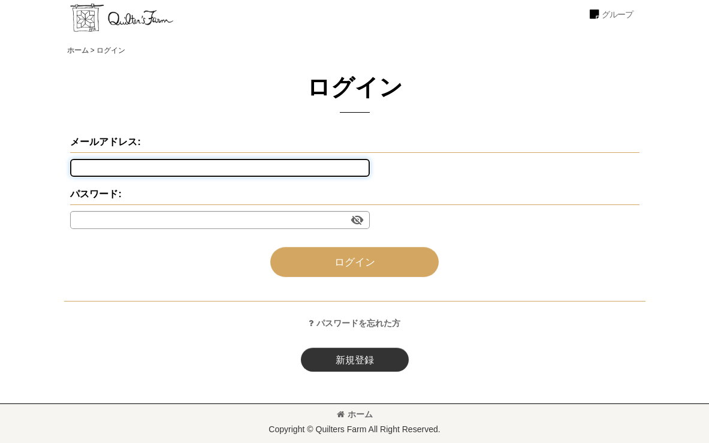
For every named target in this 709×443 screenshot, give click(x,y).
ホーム (355, 414)
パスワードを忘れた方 (354, 323)
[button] (611, 14)
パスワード (94, 193)
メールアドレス (103, 141)
